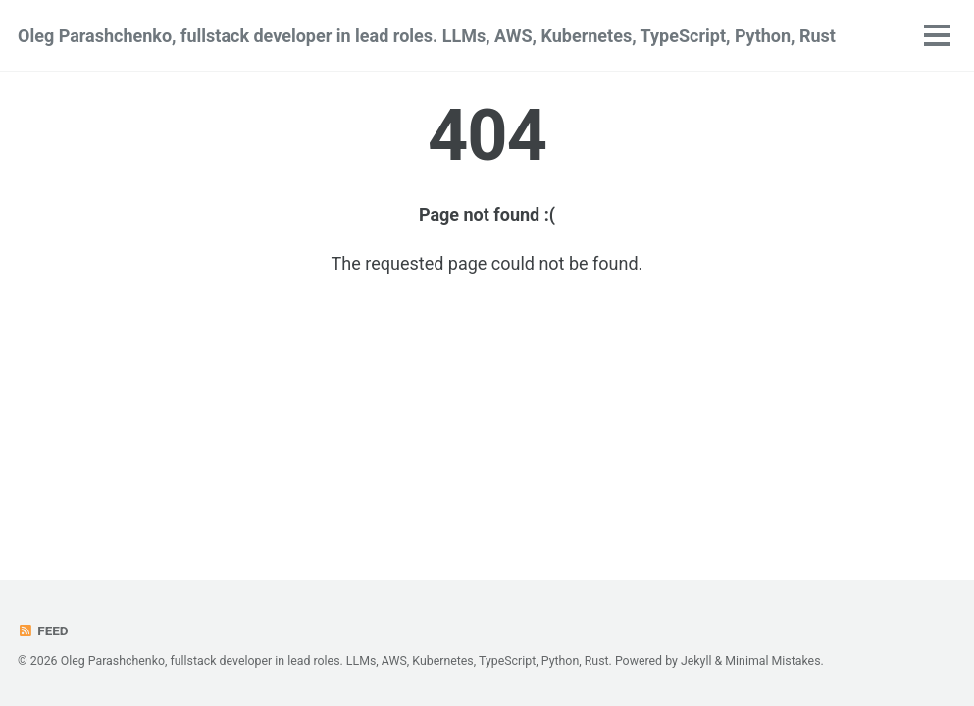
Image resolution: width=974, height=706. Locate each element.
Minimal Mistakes (772, 661)
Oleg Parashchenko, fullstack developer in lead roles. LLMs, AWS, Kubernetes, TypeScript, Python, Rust (427, 35)
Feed (43, 630)
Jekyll (696, 661)
